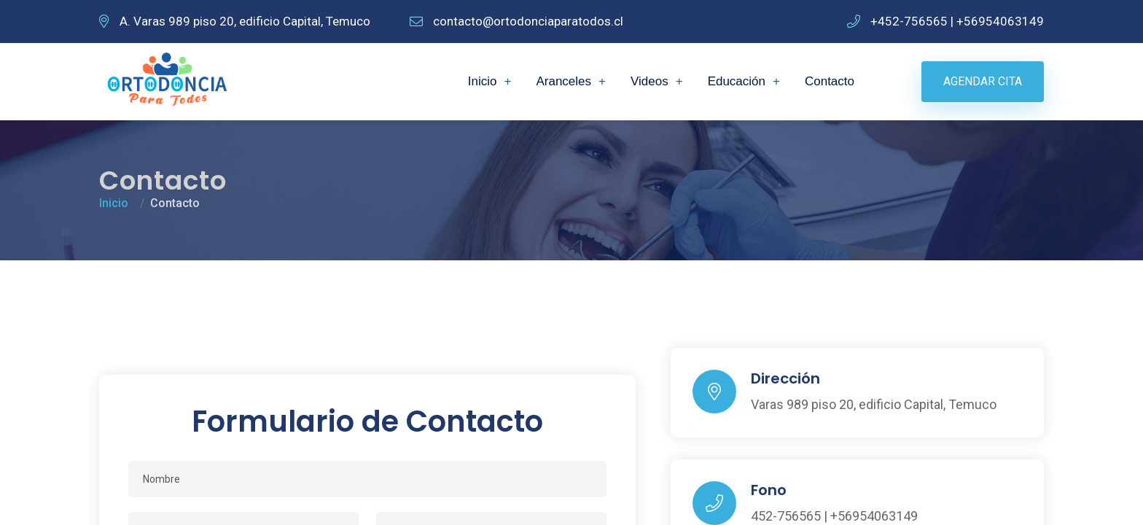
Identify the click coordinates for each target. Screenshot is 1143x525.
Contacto (829, 81)
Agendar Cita (982, 81)
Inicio (482, 81)
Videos (649, 81)
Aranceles (563, 81)
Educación (736, 81)
